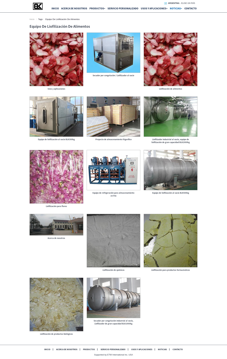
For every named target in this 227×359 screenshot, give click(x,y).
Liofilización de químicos (113, 270)
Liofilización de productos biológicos (56, 334)
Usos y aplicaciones (56, 88)
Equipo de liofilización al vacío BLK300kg (56, 139)
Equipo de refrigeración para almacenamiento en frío (113, 194)
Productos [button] (97, 8)
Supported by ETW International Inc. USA (113, 355)
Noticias (162, 349)
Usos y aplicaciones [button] (154, 8)
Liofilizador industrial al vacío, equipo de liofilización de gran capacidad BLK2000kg (170, 141)
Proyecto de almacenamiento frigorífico (113, 139)
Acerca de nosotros (74, 8)
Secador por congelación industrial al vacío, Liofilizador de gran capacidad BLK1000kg (113, 322)
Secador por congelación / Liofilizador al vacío (113, 75)
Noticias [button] (176, 8)
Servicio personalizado (123, 8)
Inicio (55, 8)
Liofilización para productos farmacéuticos (170, 270)
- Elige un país (181, 3)
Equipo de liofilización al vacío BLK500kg (170, 192)
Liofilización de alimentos (170, 88)
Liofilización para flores (56, 206)
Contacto (190, 8)
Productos (89, 349)
